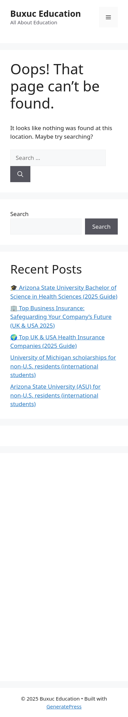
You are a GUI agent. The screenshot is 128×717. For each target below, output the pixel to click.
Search (19, 214)
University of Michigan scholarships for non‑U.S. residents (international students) (63, 366)
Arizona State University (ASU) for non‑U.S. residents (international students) (55, 395)
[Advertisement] (61, 566)
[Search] (20, 174)
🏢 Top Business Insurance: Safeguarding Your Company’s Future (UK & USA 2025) (61, 316)
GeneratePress (64, 706)
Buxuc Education (45, 13)
